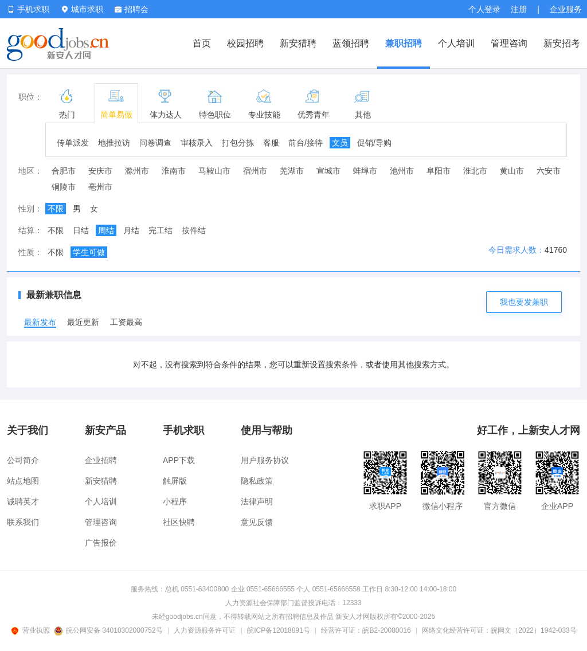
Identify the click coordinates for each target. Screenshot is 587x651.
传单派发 (73, 142)
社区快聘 (179, 522)
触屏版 (175, 480)
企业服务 (566, 9)
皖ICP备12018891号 (278, 630)
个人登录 (484, 9)
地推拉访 (114, 142)
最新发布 (40, 322)
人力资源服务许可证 (205, 630)
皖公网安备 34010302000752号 (109, 630)
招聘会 (131, 9)
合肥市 (64, 170)
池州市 (402, 170)
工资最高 (126, 322)
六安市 (549, 170)
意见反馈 (257, 522)
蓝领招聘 (350, 43)
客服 (271, 142)
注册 (519, 9)
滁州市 (137, 170)
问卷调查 (155, 142)
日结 (81, 230)
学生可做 (89, 252)
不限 (56, 208)
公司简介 (23, 460)
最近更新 (83, 322)
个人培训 (456, 43)
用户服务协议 (265, 460)
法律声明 (257, 501)
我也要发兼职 (524, 302)
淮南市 (174, 170)
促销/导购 (374, 142)
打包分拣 (238, 142)
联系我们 (23, 522)
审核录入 (197, 142)
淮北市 (475, 170)
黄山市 (512, 170)
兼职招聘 (403, 43)
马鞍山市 (214, 170)
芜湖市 (292, 170)
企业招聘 (101, 460)
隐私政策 (257, 480)
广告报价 (101, 542)
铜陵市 (64, 186)
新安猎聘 (298, 43)
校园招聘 (245, 43)
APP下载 (179, 460)
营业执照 (32, 630)
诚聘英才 (23, 501)
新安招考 (561, 43)
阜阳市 (438, 170)
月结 (131, 230)
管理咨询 (509, 43)
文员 (340, 142)
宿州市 (255, 170)
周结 (106, 230)
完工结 (160, 230)
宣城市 (328, 170)
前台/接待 (305, 142)
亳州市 (100, 186)
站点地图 (23, 480)
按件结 (194, 230)
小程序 (175, 501)
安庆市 (100, 170)
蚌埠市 (365, 170)
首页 (202, 43)
